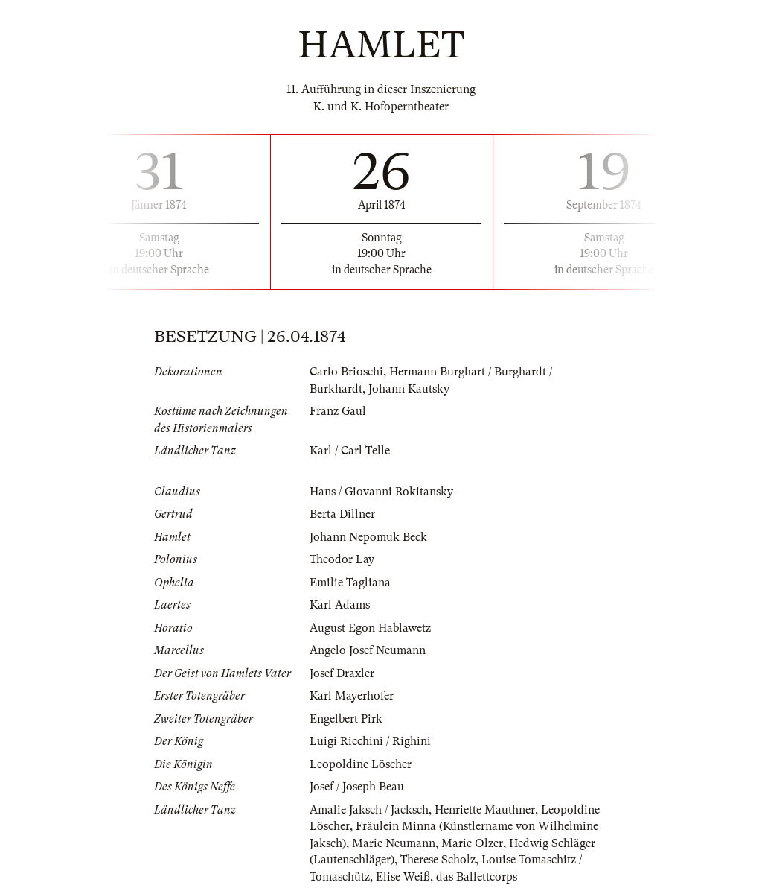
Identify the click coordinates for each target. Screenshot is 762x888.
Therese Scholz (438, 859)
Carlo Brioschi (346, 371)
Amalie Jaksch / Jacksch (369, 809)
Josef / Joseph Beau (357, 786)
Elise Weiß (403, 877)
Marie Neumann (393, 843)
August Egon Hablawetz (370, 628)
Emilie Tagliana (350, 582)
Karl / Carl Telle (350, 450)
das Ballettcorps (476, 877)
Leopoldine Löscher (361, 764)
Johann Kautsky (408, 389)
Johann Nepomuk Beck (368, 537)
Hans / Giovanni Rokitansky (381, 491)
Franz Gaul (338, 411)
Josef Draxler (342, 673)
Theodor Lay (342, 559)
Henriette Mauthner (485, 809)
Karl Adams (340, 605)
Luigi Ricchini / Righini (370, 741)
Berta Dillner (342, 514)
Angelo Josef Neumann (368, 650)
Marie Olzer (472, 843)
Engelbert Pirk (346, 719)
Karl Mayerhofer (352, 696)
